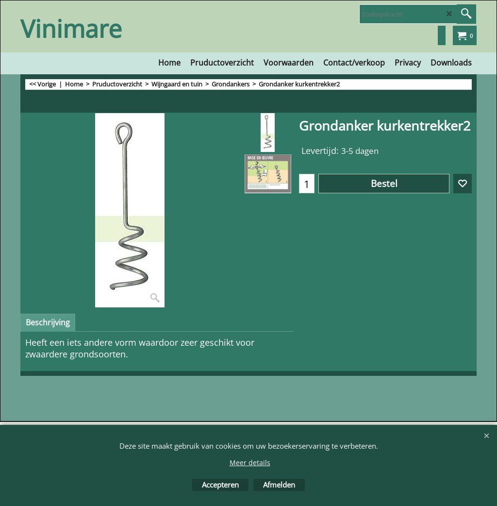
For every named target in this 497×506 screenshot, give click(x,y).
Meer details (250, 462)
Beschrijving (48, 322)
